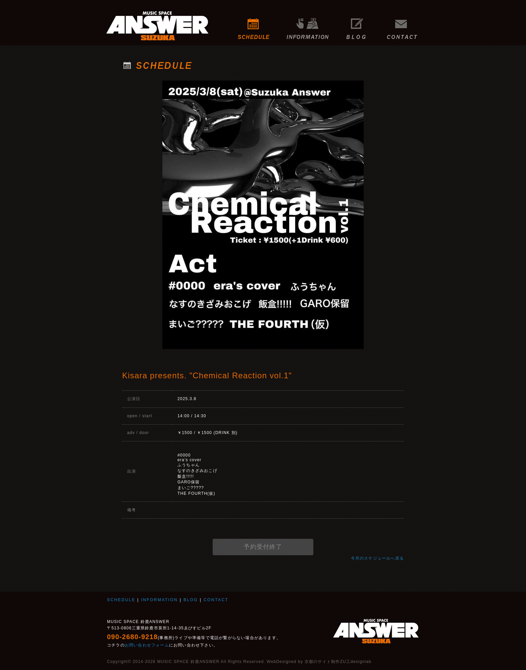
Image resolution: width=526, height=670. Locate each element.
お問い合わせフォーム (147, 645)
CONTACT (404, 25)
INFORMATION (307, 25)
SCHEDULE (253, 25)
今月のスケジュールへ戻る (377, 558)
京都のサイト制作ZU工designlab (338, 661)
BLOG (356, 25)
